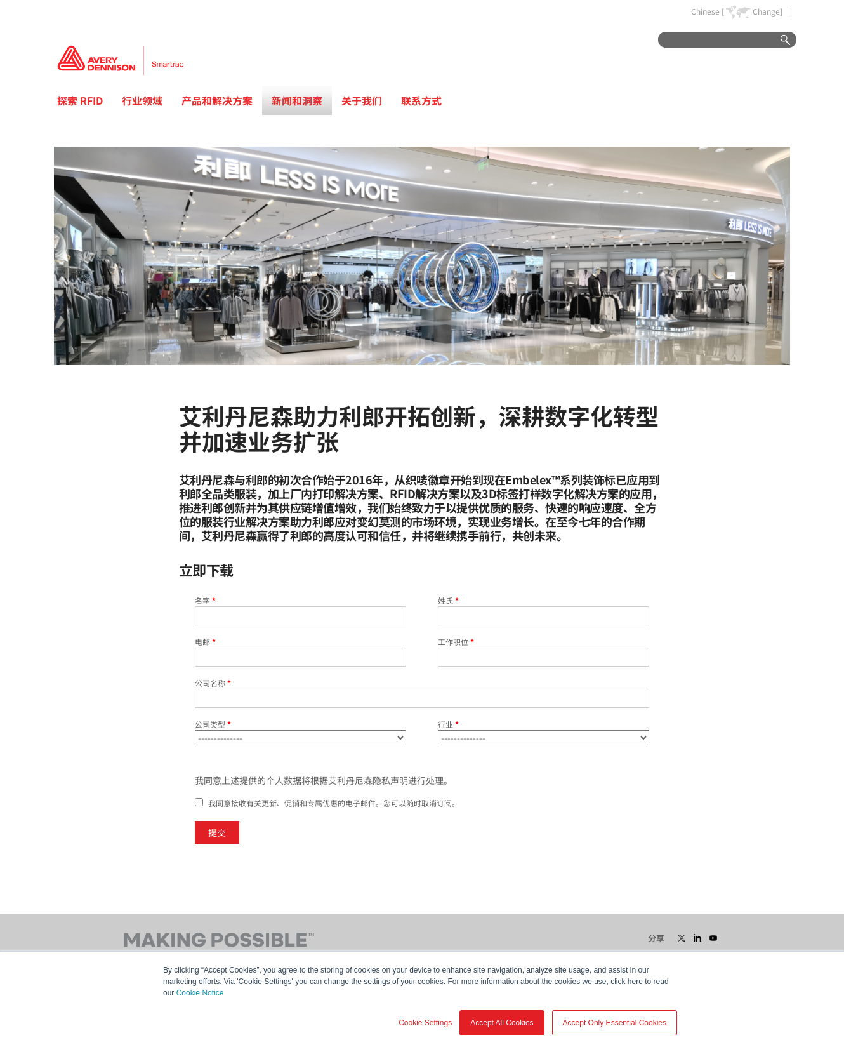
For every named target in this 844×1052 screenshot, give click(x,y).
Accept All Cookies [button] (501, 1022)
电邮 (205, 641)
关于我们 (361, 100)
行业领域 (142, 100)
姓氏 (448, 600)
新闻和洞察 (297, 100)
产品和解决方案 (217, 100)
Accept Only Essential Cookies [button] (614, 1022)
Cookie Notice (200, 993)
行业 (448, 724)
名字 (205, 600)
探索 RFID (80, 100)
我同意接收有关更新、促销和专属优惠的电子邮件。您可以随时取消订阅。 (333, 802)
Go (779, 40)
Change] (767, 11)
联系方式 (421, 100)
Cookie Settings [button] (425, 1022)
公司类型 (213, 724)
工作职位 (456, 641)
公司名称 (213, 682)
